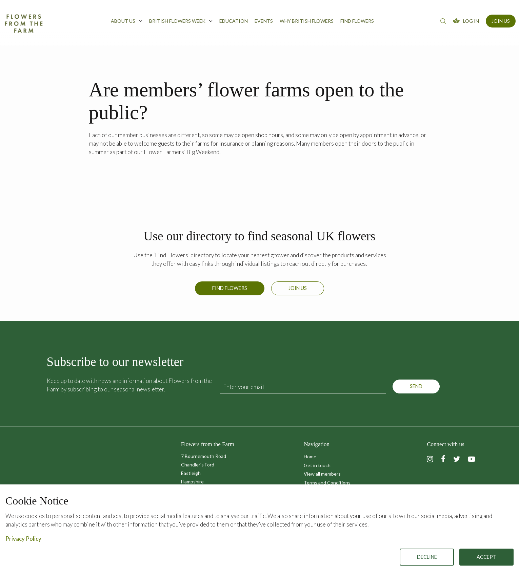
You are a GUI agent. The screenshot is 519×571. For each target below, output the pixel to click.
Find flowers (357, 21)
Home (310, 456)
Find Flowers (229, 288)
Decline (427, 557)
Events (264, 21)
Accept (486, 557)
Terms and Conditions (327, 482)
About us (126, 21)
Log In (471, 21)
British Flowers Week (181, 21)
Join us (297, 288)
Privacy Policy (23, 538)
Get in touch (317, 465)
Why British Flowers (307, 21)
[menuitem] (126, 22)
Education (233, 21)
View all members (322, 474)
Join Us (501, 21)
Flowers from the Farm (23, 23)
